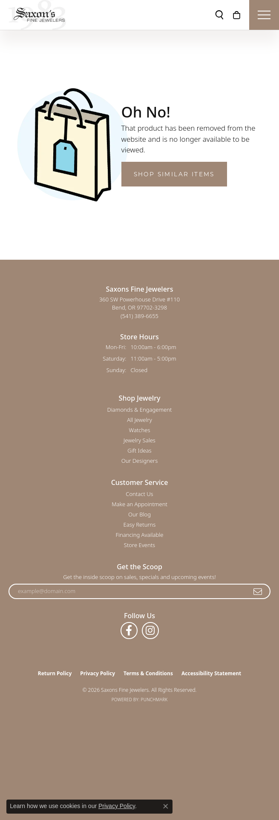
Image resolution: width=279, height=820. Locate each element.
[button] (219, 15)
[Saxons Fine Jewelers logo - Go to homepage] (37, 15)
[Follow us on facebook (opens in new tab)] (129, 630)
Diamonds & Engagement (139, 409)
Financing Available (139, 535)
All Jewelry (139, 420)
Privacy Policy (97, 673)
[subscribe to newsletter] (258, 591)
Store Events (139, 545)
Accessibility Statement (211, 673)
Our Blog (139, 514)
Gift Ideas (139, 450)
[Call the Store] (139, 316)
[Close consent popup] (165, 806)
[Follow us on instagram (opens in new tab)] (150, 630)
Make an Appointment (139, 504)
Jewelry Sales (139, 440)
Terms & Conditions (148, 673)
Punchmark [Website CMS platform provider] (154, 699)
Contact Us (139, 494)
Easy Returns (140, 524)
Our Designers (139, 460)
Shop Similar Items (174, 174)
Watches (139, 430)
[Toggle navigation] (264, 15)
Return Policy (55, 673)
